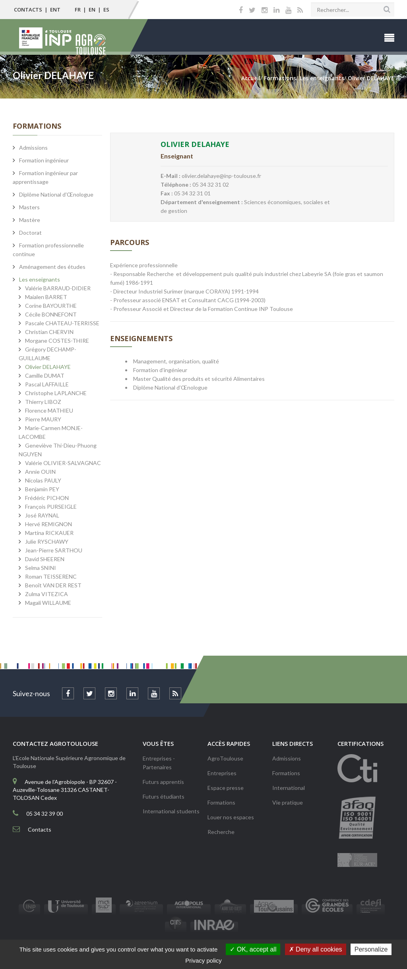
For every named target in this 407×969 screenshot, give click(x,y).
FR (78, 9)
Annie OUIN (40, 471)
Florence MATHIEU (49, 410)
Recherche (221, 831)
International (288, 787)
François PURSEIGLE (51, 506)
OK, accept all (253, 949)
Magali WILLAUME (48, 602)
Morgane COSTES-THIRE (57, 340)
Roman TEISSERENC (51, 576)
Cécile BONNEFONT (51, 314)
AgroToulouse (225, 758)
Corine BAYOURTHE (51, 305)
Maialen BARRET (46, 296)
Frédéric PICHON (47, 497)
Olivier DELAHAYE (48, 366)
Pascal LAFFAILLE (47, 384)
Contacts (28, 9)
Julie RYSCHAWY (46, 541)
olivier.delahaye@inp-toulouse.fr (221, 175)
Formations (221, 802)
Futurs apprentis (163, 781)
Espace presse (225, 787)
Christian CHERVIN (49, 331)
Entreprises (221, 773)
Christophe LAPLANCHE (56, 393)
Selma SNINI (40, 567)
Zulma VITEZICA (46, 594)
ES (106, 9)
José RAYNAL (42, 515)
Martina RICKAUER (49, 532)
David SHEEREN (44, 559)
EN (92, 9)
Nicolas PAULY (43, 480)
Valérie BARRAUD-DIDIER (58, 288)
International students (171, 811)
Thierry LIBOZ (43, 401)
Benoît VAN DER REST (53, 585)
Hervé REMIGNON (48, 524)
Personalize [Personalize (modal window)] (371, 949)
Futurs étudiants (163, 796)
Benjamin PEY (42, 489)
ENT (55, 9)
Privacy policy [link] (203, 960)
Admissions (286, 758)
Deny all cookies (315, 949)
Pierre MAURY (43, 419)
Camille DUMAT (44, 375)
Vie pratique (287, 802)
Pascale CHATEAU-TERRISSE (62, 323)
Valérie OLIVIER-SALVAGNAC (63, 462)
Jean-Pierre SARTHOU (53, 550)
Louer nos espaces (230, 817)
